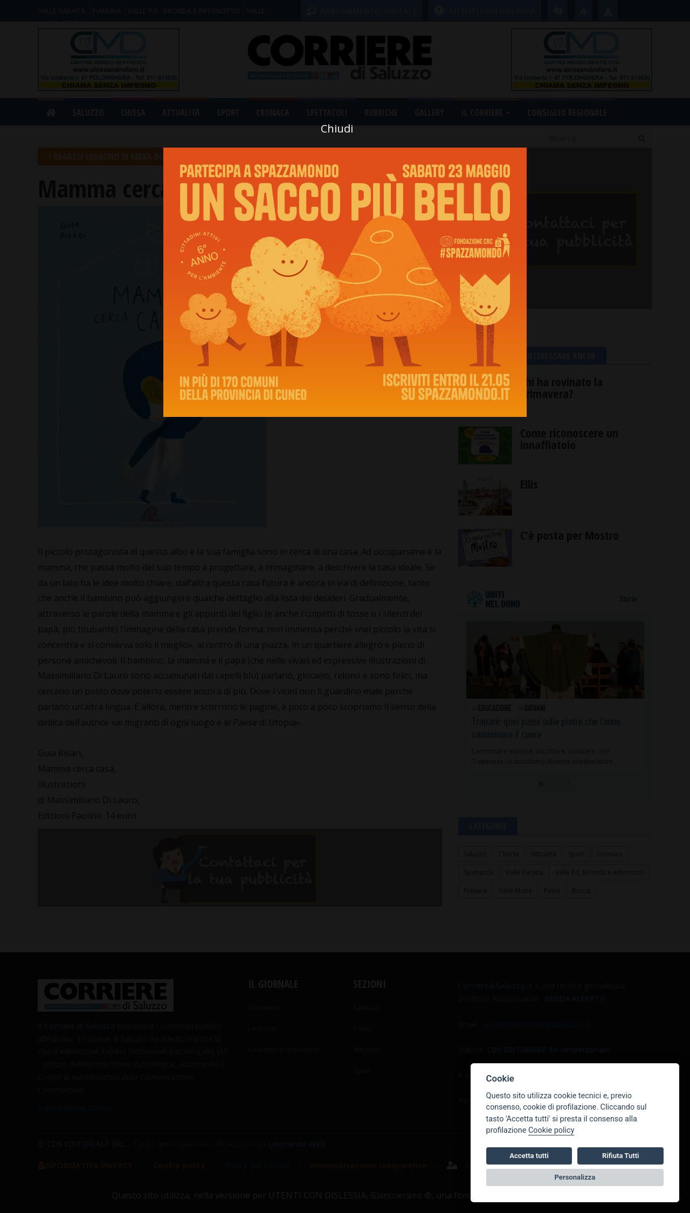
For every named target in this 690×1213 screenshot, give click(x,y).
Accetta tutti (529, 1156)
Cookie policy (551, 1130)
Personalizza (575, 1177)
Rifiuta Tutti (620, 1156)
